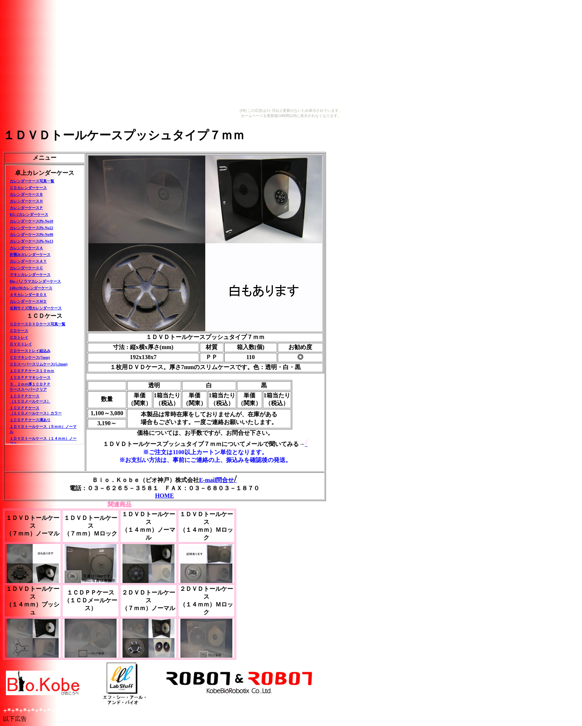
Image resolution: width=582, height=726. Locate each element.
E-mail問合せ (218, 480)
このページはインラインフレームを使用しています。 (44, 305)
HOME (164, 495)
